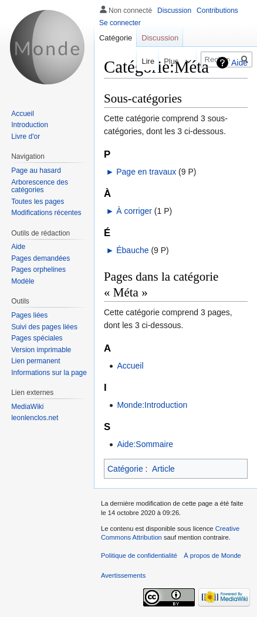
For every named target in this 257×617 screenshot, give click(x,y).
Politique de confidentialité (139, 555)
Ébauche (132, 250)
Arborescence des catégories (39, 186)
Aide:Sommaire (145, 444)
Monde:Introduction (152, 405)
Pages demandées (40, 258)
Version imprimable (41, 350)
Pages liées (29, 315)
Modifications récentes (46, 213)
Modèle (22, 281)
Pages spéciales (36, 338)
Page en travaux (146, 171)
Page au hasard (36, 170)
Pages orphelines (38, 269)
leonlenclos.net (34, 418)
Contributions (217, 10)
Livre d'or (25, 136)
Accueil (130, 365)
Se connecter (120, 23)
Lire (139, 61)
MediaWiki (27, 407)
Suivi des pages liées (44, 327)
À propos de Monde (212, 555)
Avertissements (123, 575)
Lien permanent (35, 361)
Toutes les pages (37, 201)
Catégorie (125, 468)
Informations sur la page (49, 373)
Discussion (174, 10)
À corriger (134, 211)
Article (163, 468)
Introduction (29, 125)
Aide (239, 62)
